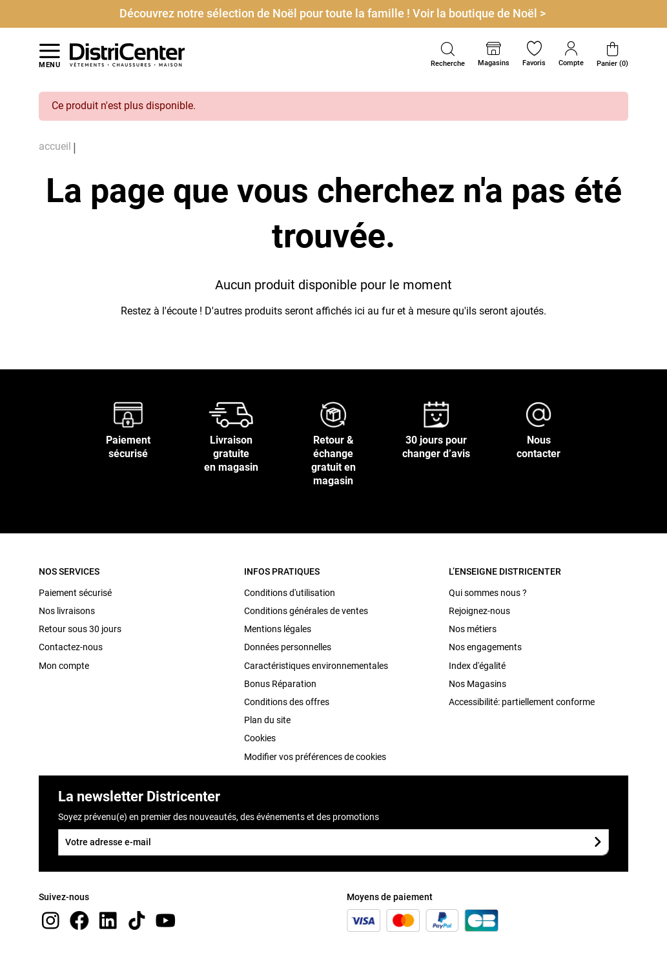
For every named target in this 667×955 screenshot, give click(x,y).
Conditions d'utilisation (289, 593)
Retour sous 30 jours (80, 629)
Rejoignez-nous (479, 611)
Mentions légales (277, 629)
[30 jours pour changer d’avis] (436, 414)
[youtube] (165, 920)
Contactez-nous (71, 647)
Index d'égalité (477, 666)
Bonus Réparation (280, 684)
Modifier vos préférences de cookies (315, 757)
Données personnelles (287, 647)
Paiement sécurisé (75, 593)
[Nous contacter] (538, 414)
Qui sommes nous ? (488, 593)
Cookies (260, 738)
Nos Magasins (477, 684)
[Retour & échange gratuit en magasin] (333, 414)
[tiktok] (137, 920)
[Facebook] (79, 920)
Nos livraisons (67, 611)
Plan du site (267, 720)
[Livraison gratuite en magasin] (231, 414)
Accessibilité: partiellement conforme (522, 702)
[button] (448, 54)
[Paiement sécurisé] (128, 414)
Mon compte (64, 666)
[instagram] (50, 920)
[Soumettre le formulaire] (597, 842)
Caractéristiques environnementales (316, 666)
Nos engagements (485, 647)
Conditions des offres (286, 702)
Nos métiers (473, 629)
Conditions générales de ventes (306, 611)
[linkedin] (107, 920)
